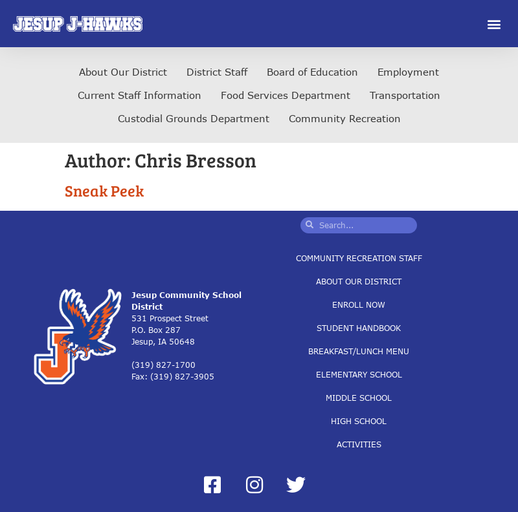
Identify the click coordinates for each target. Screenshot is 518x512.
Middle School (359, 397)
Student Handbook (359, 327)
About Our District (123, 72)
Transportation (405, 95)
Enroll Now (358, 304)
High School (359, 420)
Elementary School (359, 374)
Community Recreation (345, 118)
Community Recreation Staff (359, 257)
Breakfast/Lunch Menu (358, 351)
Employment (408, 72)
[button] (494, 23)
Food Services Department (285, 95)
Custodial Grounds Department (193, 118)
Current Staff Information (139, 95)
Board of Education (312, 72)
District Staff (216, 72)
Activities (359, 444)
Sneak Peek (104, 190)
